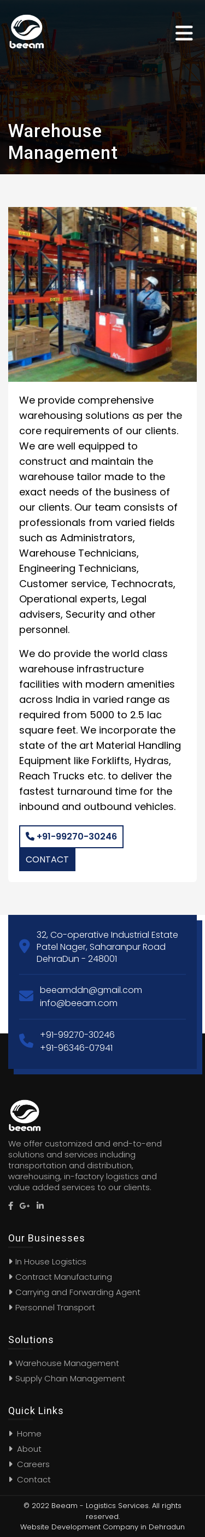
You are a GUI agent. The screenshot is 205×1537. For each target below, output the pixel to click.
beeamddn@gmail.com (91, 990)
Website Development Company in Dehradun (102, 1527)
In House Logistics (50, 1261)
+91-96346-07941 (76, 1048)
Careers (29, 1464)
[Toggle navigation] (185, 31)
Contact (47, 859)
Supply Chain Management (70, 1378)
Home (25, 1433)
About (25, 1449)
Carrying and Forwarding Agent (77, 1292)
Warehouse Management (67, 1363)
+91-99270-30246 (71, 836)
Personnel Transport (55, 1307)
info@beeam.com (79, 1003)
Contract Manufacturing (63, 1276)
